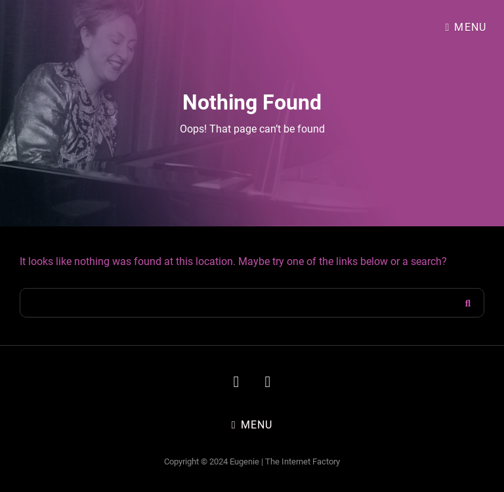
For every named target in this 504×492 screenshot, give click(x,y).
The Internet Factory (302, 461)
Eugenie (244, 461)
